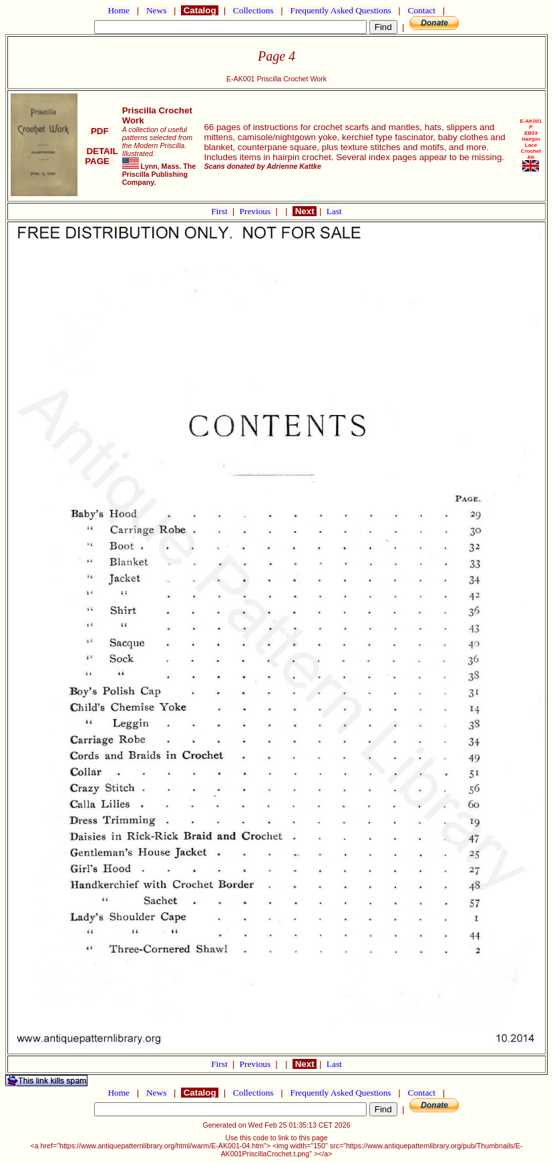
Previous (256, 211)
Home (119, 10)
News (156, 10)
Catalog (199, 10)
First (220, 211)
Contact (421, 10)
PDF (99, 131)
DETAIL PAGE (99, 156)
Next (305, 211)
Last (334, 211)
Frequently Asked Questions (340, 10)
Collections (253, 10)
